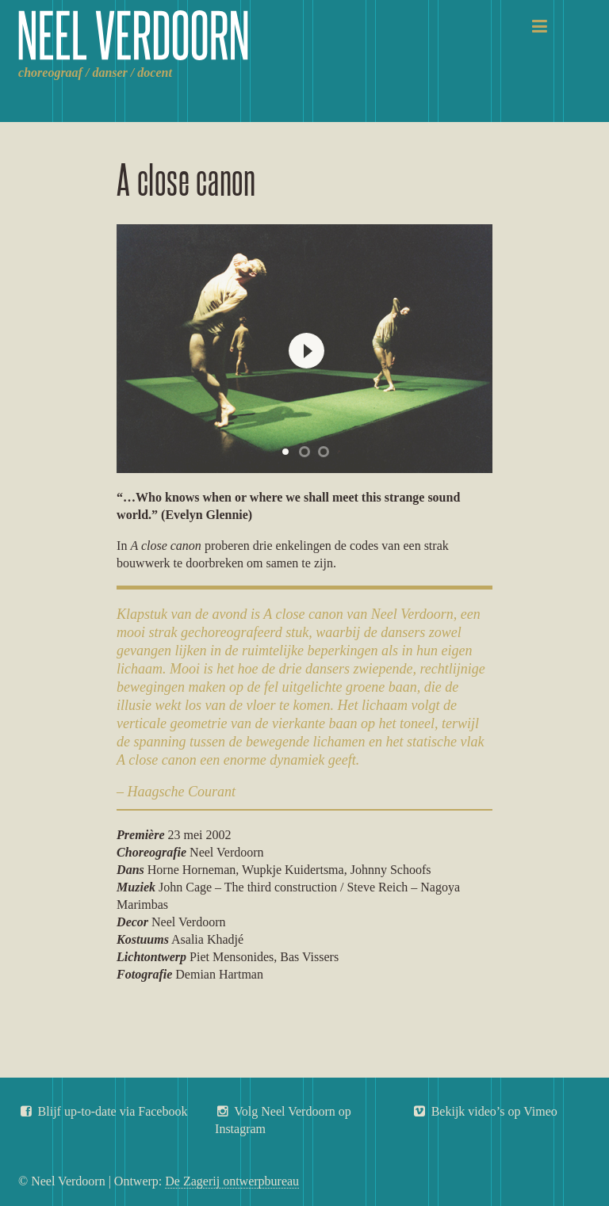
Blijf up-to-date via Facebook (102, 1111)
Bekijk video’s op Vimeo (484, 1111)
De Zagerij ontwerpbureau (232, 1181)
